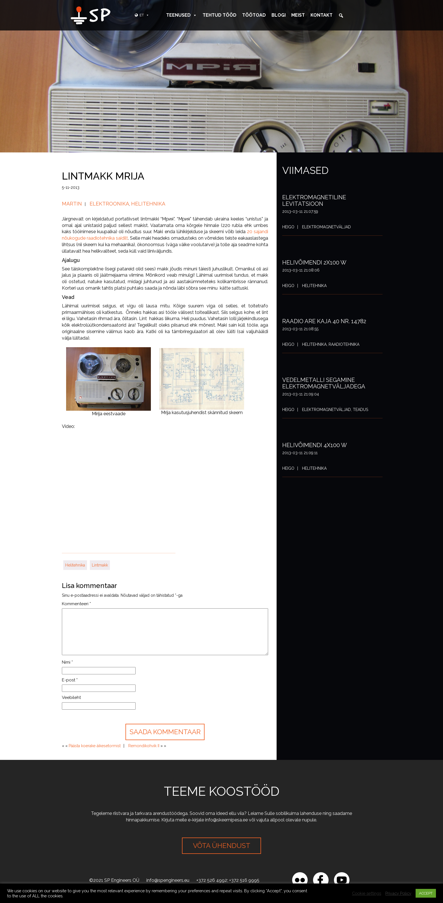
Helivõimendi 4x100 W (314, 445)
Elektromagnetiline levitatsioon (314, 200)
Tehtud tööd (219, 15)
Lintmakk (100, 565)
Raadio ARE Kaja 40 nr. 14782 (324, 321)
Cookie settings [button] (366, 893)
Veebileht (71, 697)
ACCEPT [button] (426, 893)
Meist (298, 15)
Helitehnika (148, 204)
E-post (70, 680)
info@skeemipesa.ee (226, 820)
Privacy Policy (398, 893)
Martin (72, 204)
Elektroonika (109, 204)
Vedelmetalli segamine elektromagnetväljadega (323, 383)
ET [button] (144, 15)
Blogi (279, 15)
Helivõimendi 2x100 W (314, 262)
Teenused (181, 15)
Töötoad (254, 15)
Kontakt (321, 15)
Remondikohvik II (143, 746)
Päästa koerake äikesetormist (95, 746)
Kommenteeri (76, 603)
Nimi (67, 662)
